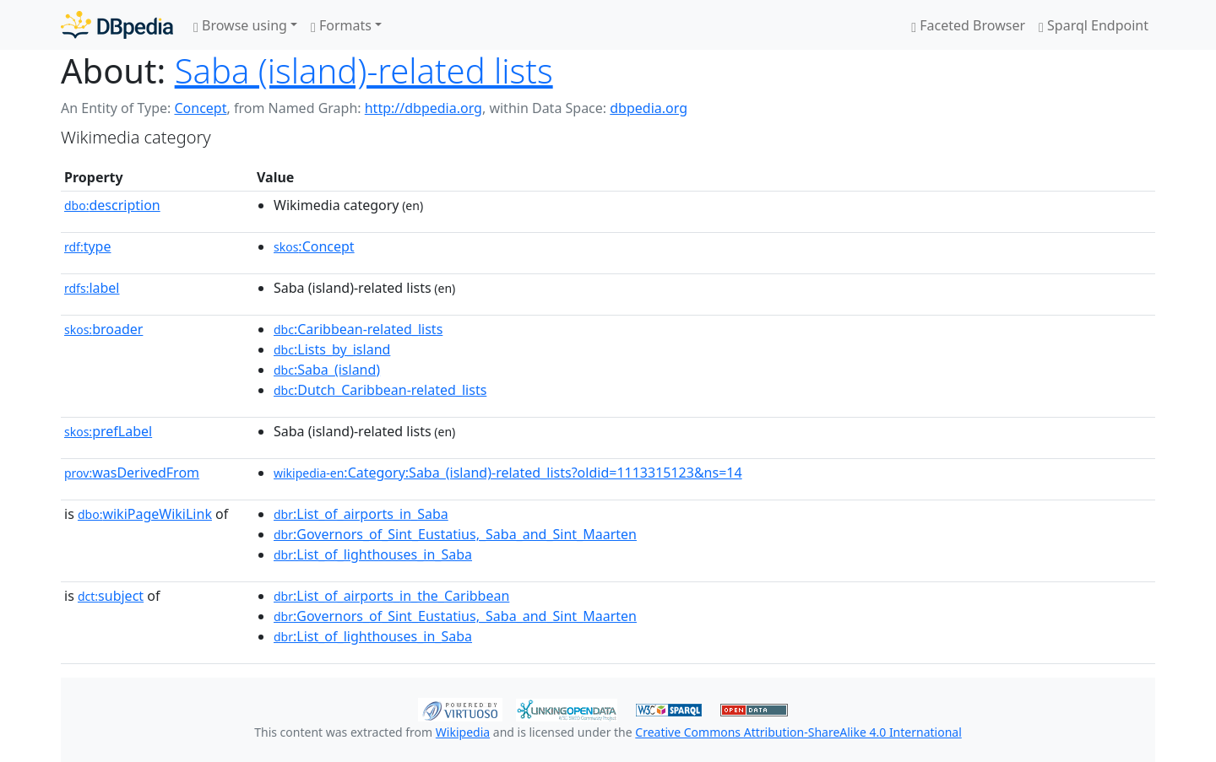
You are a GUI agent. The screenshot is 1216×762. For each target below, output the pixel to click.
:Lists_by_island (332, 349)
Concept (200, 108)
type (87, 246)
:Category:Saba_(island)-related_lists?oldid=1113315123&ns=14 (508, 472)
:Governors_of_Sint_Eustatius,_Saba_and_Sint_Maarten (455, 534)
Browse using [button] (240, 25)
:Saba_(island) (327, 369)
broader (103, 329)
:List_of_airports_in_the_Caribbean (391, 595)
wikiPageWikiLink (145, 514)
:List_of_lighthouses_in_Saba (373, 554)
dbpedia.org (648, 108)
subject (111, 595)
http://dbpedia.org (423, 108)
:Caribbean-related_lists (358, 329)
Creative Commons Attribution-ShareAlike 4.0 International (798, 732)
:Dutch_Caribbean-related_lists (380, 390)
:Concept (314, 246)
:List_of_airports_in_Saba (361, 514)
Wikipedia (463, 732)
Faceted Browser (968, 25)
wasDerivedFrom (131, 472)
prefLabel (108, 431)
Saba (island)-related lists (364, 70)
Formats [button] (341, 25)
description (112, 205)
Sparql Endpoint (1093, 25)
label (92, 287)
